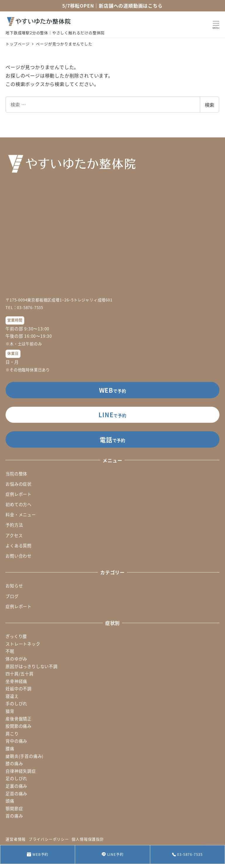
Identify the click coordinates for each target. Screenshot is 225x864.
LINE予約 (113, 854)
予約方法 (14, 525)
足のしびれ (16, 778)
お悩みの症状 (19, 484)
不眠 (10, 651)
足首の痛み (16, 793)
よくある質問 (19, 546)
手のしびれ (16, 703)
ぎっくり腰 (16, 636)
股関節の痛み (19, 726)
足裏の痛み (16, 786)
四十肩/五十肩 (20, 674)
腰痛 (10, 748)
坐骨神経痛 (16, 681)
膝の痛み (14, 763)
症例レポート (19, 494)
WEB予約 (37, 854)
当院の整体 (16, 474)
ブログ (12, 596)
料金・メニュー (21, 515)
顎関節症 (14, 808)
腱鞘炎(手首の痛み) (25, 756)
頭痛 (10, 801)
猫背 (10, 711)
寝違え (12, 696)
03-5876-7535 (187, 854)
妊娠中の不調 (19, 688)
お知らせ (14, 586)
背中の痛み (16, 741)
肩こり (12, 734)
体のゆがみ (16, 659)
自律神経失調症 (21, 771)
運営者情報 (16, 839)
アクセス (14, 535)
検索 (209, 104)
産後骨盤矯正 (19, 719)
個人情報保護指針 (88, 839)
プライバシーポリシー (49, 839)
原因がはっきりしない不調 (32, 666)
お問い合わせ (19, 556)
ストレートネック (23, 644)
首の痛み (14, 816)
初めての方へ (19, 504)
